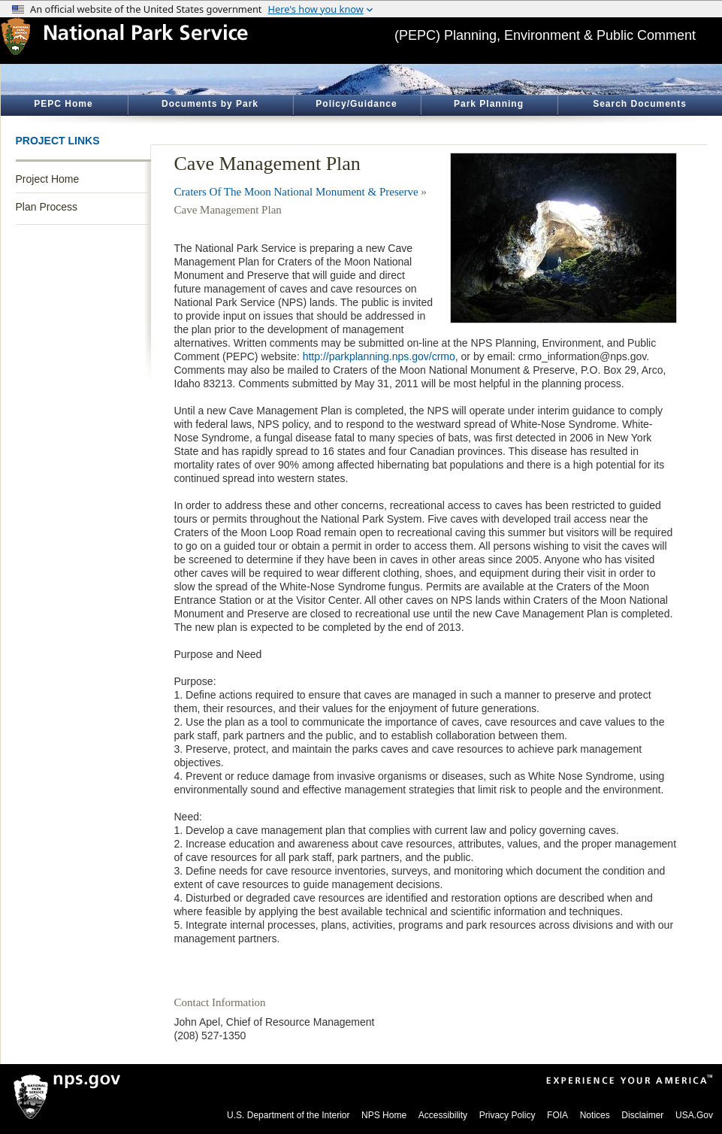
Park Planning (489, 104)
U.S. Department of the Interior (288, 1115)
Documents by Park (210, 104)
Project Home (48, 179)
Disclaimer (642, 1115)
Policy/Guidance (356, 104)
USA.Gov (694, 1115)
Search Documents (640, 104)
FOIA (557, 1115)
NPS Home (383, 1115)
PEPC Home (63, 104)
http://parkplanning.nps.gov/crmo (379, 356)
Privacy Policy (507, 1115)
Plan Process (46, 207)
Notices (595, 1115)
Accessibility (442, 1115)
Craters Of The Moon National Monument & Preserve (296, 192)
